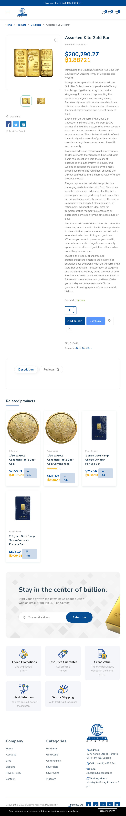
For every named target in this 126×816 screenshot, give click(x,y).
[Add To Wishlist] (109, 321)
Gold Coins (52, 451)
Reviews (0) (51, 370)
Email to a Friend (15, 131)
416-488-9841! (74, 3)
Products (21, 24)
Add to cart (75, 321)
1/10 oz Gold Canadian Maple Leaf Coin (22, 460)
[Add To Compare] (70, 329)
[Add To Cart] (30, 473)
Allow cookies (107, 811)
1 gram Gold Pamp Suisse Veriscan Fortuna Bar (97, 460)
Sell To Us (14, 451)
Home (9, 24)
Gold (78, 348)
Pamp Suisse (91, 451)
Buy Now (96, 321)
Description (26, 370)
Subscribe (79, 617)
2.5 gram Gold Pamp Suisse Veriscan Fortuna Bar (22, 540)
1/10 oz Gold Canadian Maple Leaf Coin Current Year (60, 460)
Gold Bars (36, 24)
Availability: (71, 300)
